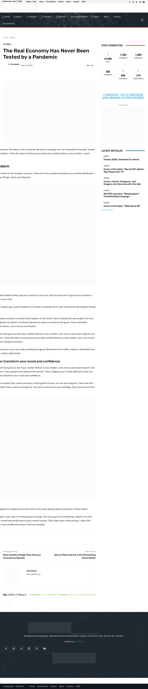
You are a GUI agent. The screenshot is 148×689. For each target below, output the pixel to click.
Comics (107, 166)
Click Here (79, 641)
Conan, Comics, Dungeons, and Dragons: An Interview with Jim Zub (80, 595)
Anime (106, 156)
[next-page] (9, 603)
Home (5, 37)
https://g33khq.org (33, 574)
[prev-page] (5, 603)
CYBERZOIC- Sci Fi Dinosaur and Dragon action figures (123, 96)
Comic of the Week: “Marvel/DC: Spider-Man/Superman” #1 (49, 595)
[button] (142, 19)
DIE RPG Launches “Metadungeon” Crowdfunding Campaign (121, 195)
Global (12, 37)
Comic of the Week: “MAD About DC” (122, 206)
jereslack (15, 64)
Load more (107, 210)
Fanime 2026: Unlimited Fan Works (18, 596)
